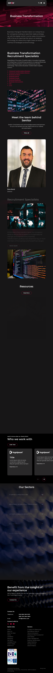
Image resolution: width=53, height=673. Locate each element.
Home (9, 629)
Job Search (10, 640)
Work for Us (10, 645)
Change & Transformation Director (19, 73)
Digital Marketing (31, 642)
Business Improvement (16, 81)
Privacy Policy (17, 669)
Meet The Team (11, 633)
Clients (9, 635)
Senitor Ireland (11, 644)
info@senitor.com (24, 618)
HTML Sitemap (10, 671)
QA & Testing (30, 636)
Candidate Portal (11, 642)
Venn (44, 668)
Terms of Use (24, 669)
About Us (9, 631)
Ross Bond (11, 189)
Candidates (10, 636)
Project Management (33, 638)
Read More (26, 293)
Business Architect (14, 74)
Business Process (14, 78)
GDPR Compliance (32, 669)
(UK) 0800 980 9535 (24, 614)
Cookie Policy (10, 669)
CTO (10, 85)
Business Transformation (33, 640)
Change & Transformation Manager (19, 71)
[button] (43, 166)
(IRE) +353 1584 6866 (24, 616)
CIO (10, 83)
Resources (10, 638)
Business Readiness (15, 80)
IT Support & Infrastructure (34, 629)
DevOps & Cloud (31, 644)
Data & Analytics (31, 645)
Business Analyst (14, 76)
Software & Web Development (35, 635)
